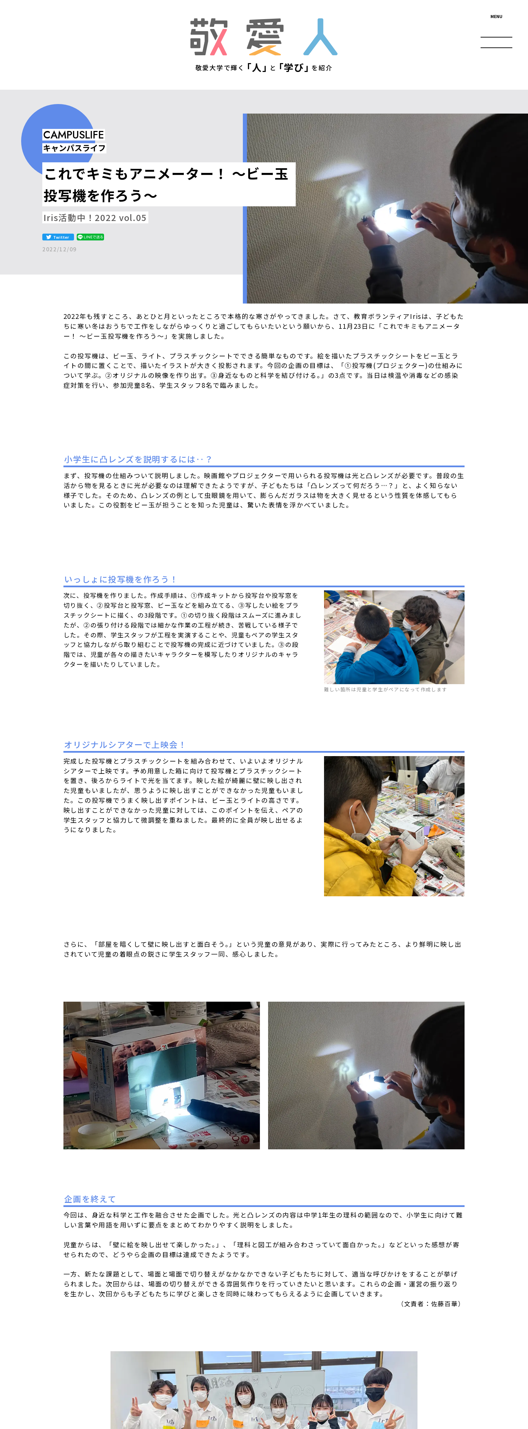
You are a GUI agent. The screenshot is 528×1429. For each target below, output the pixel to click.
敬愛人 (264, 37)
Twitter (61, 237)
